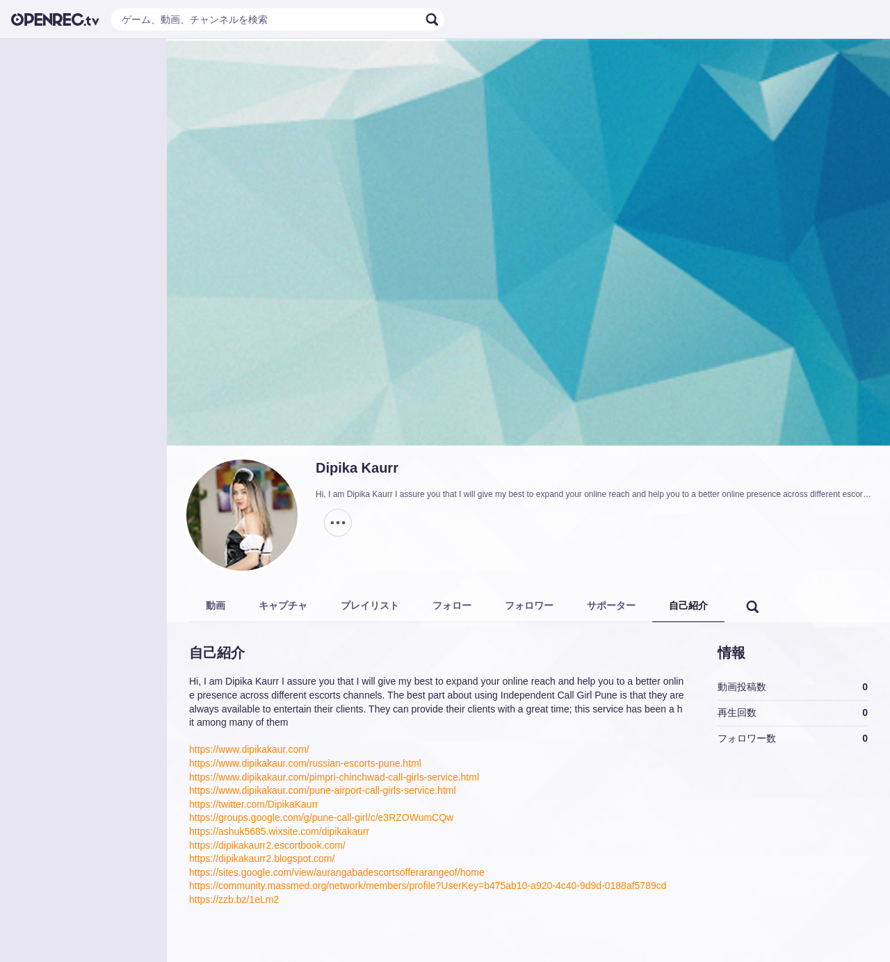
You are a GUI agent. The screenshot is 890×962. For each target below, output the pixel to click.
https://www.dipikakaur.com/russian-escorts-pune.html (305, 763)
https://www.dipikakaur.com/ (249, 749)
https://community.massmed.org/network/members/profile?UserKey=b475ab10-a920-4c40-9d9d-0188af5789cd (428, 885)
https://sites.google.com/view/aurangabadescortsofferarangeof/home (337, 872)
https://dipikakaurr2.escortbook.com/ (267, 845)
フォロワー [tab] (529, 605)
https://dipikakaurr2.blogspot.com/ (261, 858)
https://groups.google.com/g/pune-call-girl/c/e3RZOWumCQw (321, 817)
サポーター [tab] (611, 605)
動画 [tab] (215, 605)
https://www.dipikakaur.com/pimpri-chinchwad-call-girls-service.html (334, 777)
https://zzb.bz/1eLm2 (234, 899)
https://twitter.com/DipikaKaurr (253, 804)
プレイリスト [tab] (370, 605)
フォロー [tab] (451, 605)
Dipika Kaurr (357, 467)
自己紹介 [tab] (688, 605)
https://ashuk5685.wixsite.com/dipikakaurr (279, 831)
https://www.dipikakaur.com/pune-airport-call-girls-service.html (322, 790)
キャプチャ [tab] (283, 605)
